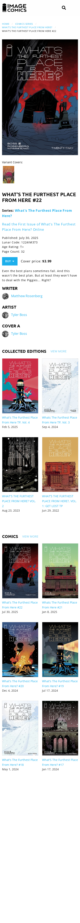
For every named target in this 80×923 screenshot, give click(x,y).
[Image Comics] (14, 8)
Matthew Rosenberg (26, 296)
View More (59, 351)
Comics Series (24, 23)
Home (5, 23)
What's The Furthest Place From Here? (27, 27)
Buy (9, 261)
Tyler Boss (19, 315)
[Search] (63, 7)
